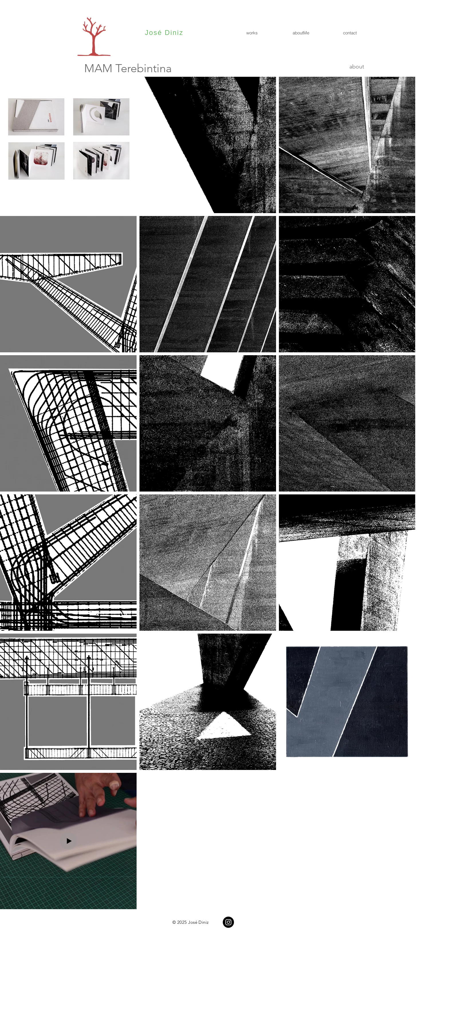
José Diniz (164, 32)
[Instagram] (228, 922)
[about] (344, 66)
